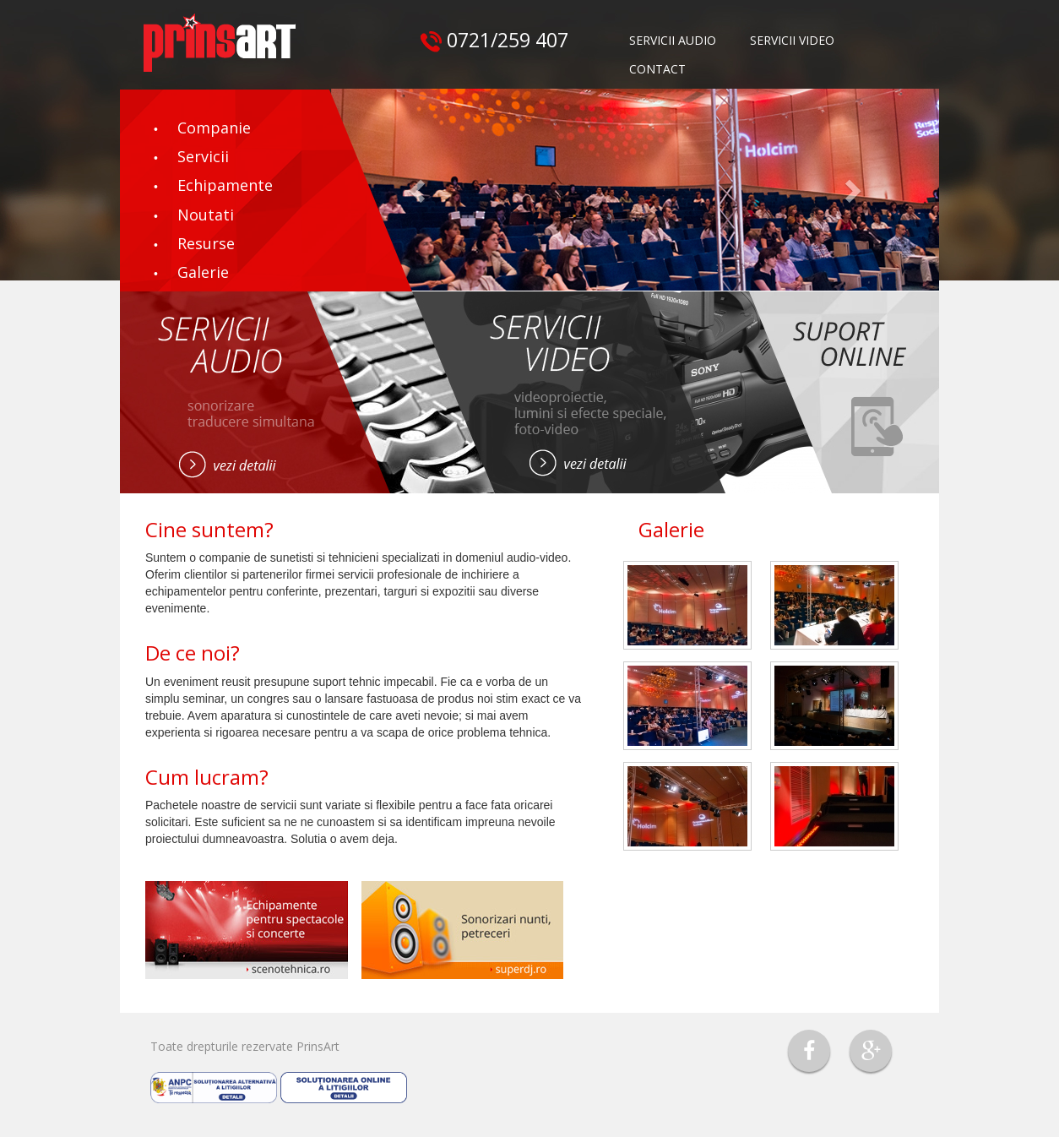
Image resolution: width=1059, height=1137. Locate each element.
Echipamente (225, 185)
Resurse (206, 243)
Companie (214, 127)
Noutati (205, 214)
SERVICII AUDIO (672, 40)
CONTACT (657, 69)
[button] (418, 190)
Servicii (203, 156)
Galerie (203, 272)
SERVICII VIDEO (792, 40)
